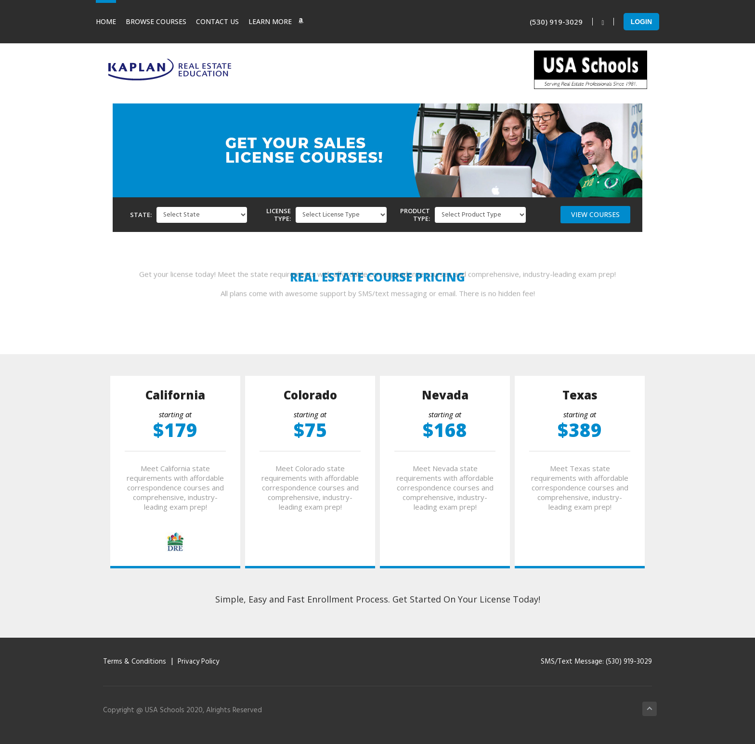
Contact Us (217, 21)
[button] (595, 214)
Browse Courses (156, 21)
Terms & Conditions (134, 661)
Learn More (275, 21)
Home (106, 21)
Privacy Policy (198, 661)
